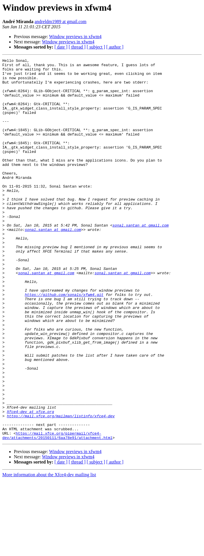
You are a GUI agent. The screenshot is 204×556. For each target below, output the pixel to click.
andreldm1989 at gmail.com (60, 21)
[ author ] (115, 47)
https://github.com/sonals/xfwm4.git (64, 342)
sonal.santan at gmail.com (140, 259)
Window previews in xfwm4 (75, 36)
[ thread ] (77, 47)
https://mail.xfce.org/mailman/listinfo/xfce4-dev (61, 487)
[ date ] (60, 47)
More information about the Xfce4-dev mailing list (49, 550)
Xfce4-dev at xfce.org (30, 482)
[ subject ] (96, 47)
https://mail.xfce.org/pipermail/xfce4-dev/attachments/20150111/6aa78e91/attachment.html (57, 511)
